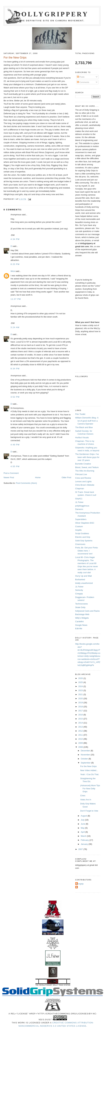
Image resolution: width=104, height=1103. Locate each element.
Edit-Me (78, 628)
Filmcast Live (81, 474)
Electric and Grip (82, 537)
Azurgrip (80, 884)
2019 (81, 702)
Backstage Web (82, 614)
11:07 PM (16, 299)
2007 (81, 849)
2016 (81, 715)
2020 (81, 698)
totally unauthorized (84, 583)
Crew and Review (83, 478)
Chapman (79, 488)
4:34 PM (15, 239)
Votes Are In (85, 799)
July (83, 820)
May (83, 828)
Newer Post (9, 477)
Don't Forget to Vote (89, 811)
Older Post (66, 477)
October (84, 759)
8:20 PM (15, 264)
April (83, 832)
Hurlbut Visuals (82, 437)
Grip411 (78, 498)
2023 (81, 690)
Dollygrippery (52, 14)
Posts (80, 77)
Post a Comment (11, 473)
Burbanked (80, 579)
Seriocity (79, 590)
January (84, 844)
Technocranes (81, 604)
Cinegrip (79, 593)
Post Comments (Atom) (26, 483)
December (86, 750)
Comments (83, 82)
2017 (81, 710)
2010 (81, 739)
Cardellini (79, 621)
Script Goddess (82, 533)
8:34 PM (15, 368)
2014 (81, 723)
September (86, 763)
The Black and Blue (84, 427)
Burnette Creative (83, 464)
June (83, 824)
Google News (81, 625)
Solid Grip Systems (84, 540)
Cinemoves (80, 544)
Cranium (79, 526)
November (86, 754)
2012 (81, 731)
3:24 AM (15, 327)
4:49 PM (15, 444)
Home (38, 477)
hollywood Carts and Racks (87, 611)
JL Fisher (79, 502)
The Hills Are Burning (84, 471)
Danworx (79, 509)
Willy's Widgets (82, 618)
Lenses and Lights (83, 481)
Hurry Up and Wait (83, 576)
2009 (81, 743)
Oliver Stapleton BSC (84, 523)
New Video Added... (89, 770)
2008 (81, 747)
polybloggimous (82, 506)
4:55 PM (15, 466)
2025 (81, 682)
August (84, 816)
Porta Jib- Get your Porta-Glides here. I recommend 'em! (86, 550)
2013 (81, 727)
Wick (13, 271)
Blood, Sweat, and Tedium (87, 467)
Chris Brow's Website (84, 485)
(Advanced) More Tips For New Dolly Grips (90, 788)
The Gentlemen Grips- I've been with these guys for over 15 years (87, 457)
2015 (81, 719)
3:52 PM (15, 397)
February (85, 840)
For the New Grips (88, 766)
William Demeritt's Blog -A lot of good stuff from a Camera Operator (86, 421)
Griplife (78, 530)
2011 (81, 735)
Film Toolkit (80, 414)
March (84, 836)
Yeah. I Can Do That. (89, 774)
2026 (81, 678)
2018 (81, 706)
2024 (81, 686)
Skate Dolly (80, 607)
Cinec (82, 795)
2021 (81, 694)
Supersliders (80, 519)
